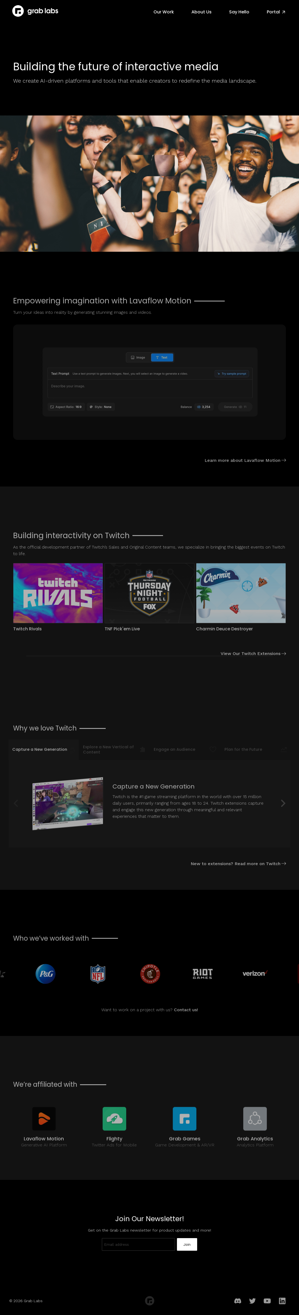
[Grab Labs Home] (35, 11)
